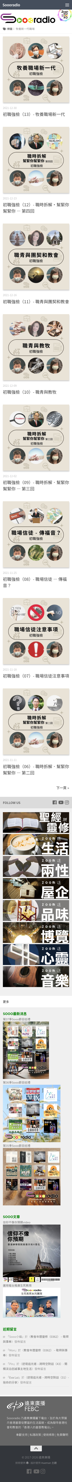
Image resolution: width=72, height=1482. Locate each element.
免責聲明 (62, 1435)
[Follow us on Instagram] (67, 802)
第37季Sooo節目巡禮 (16, 1019)
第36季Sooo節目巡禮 (16, 1082)
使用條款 (49, 1435)
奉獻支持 (22, 1435)
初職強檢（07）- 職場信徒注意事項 (36, 676)
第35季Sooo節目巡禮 (16, 1146)
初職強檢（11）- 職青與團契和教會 (36, 301)
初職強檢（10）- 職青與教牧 (29, 392)
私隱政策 (35, 1435)
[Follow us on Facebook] (54, 802)
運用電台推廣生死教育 (17, 1285)
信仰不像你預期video (17, 1222)
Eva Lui (14, 1377)
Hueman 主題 (49, 1463)
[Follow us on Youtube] (60, 802)
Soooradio (11, 4)
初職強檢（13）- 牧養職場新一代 (34, 114)
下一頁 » (62, 787)
